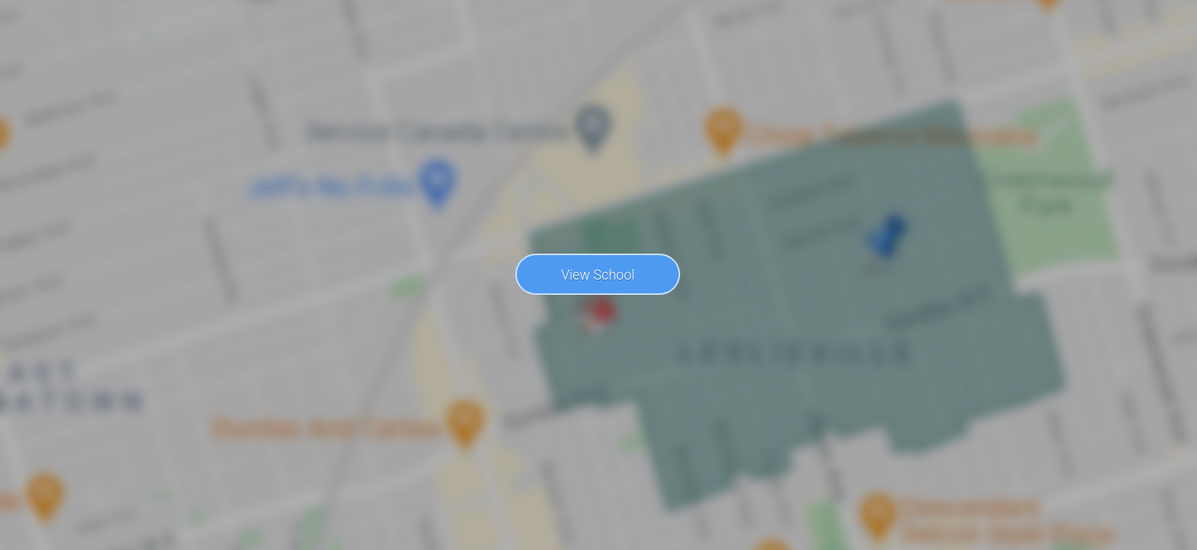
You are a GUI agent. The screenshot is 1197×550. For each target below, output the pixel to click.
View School (597, 275)
